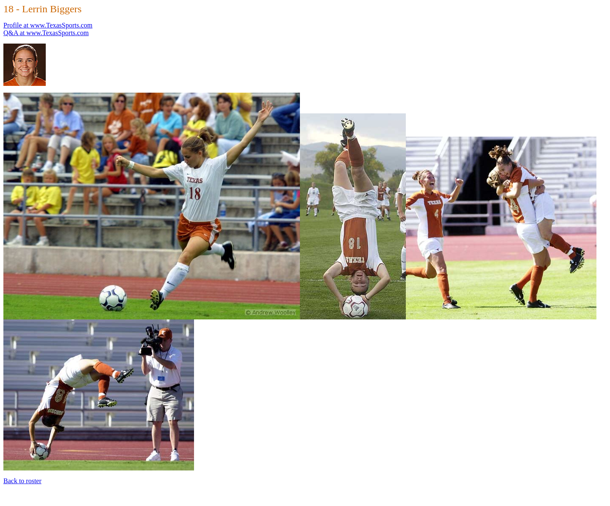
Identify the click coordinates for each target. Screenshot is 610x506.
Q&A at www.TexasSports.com (46, 32)
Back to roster (22, 480)
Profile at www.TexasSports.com (47, 25)
